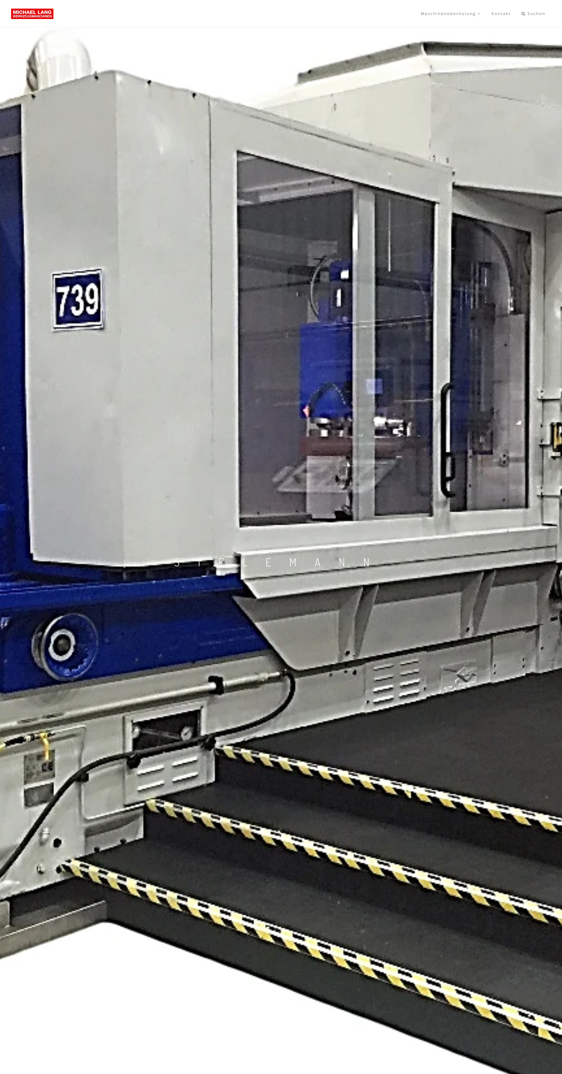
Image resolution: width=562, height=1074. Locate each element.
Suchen (533, 13)
